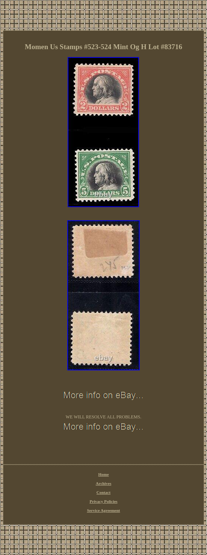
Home (103, 474)
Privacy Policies (103, 501)
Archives (103, 483)
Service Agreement (103, 510)
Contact (103, 492)
